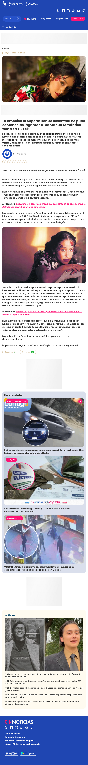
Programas (46, 19)
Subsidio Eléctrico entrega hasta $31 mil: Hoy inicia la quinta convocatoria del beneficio (37, 510)
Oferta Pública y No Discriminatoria (22, 744)
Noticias (5, 48)
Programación (62, 19)
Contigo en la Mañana (16, 401)
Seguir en (10, 351)
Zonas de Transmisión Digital (19, 740)
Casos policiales (14, 518)
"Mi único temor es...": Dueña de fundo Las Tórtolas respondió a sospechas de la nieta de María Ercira (43, 696)
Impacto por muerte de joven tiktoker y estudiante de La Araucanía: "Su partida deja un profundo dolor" (43, 675)
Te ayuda (11, 460)
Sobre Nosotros (12, 733)
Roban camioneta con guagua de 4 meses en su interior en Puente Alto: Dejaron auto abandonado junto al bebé (44, 452)
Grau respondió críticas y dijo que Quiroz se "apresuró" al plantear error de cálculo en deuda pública (42, 702)
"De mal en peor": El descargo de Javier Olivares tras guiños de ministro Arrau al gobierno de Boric (44, 689)
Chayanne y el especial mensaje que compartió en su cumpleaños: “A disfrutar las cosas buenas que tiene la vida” (44, 205)
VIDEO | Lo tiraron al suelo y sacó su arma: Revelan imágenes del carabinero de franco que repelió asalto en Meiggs (39, 568)
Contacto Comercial (15, 737)
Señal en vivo (78, 19)
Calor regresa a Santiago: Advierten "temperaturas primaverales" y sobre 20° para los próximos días (43, 682)
